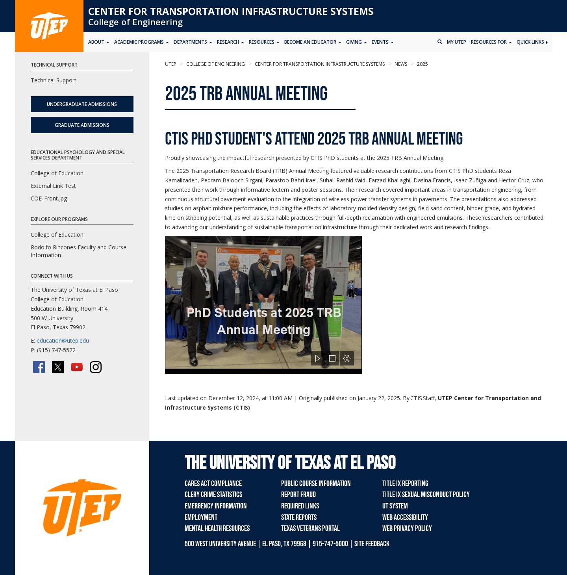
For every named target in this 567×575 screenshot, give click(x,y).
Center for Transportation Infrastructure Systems (231, 11)
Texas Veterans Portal (310, 528)
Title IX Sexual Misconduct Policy (426, 494)
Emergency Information (216, 506)
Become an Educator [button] (312, 42)
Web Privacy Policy (407, 528)
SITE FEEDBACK (371, 544)
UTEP (170, 64)
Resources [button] (264, 42)
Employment (201, 517)
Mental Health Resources (217, 528)
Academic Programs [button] (141, 42)
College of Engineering (135, 22)
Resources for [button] (491, 42)
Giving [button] (356, 42)
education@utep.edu (63, 340)
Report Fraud (298, 494)
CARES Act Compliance (213, 483)
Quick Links (532, 42)
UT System (395, 506)
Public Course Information (316, 483)
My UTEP (456, 42)
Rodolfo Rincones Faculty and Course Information (78, 251)
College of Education (57, 173)
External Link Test (53, 185)
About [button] (98, 42)
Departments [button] (193, 42)
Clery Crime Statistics (213, 494)
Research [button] (230, 42)
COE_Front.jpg (49, 198)
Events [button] (383, 42)
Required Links (300, 506)
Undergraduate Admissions (82, 104)
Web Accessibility (405, 517)
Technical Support (53, 80)
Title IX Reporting (405, 483)
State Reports (299, 517)
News (400, 64)
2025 (422, 64)
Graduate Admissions (82, 125)
